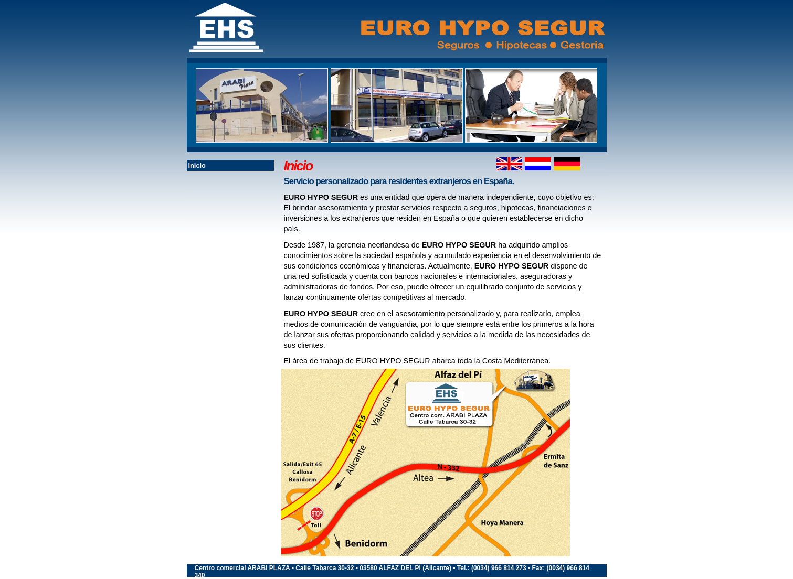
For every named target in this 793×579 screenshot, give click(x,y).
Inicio (197, 165)
